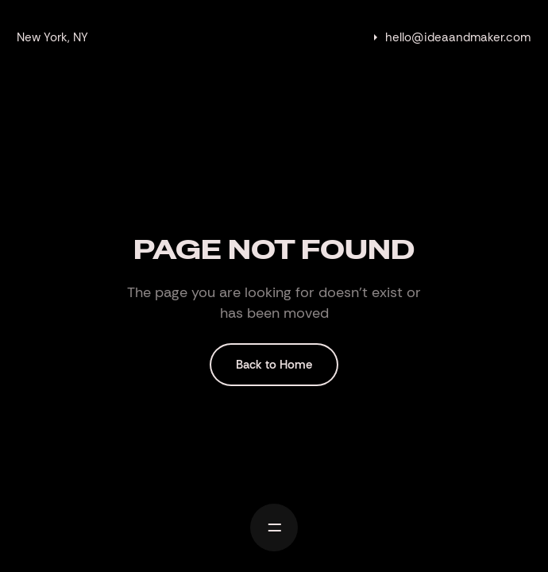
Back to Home (274, 365)
